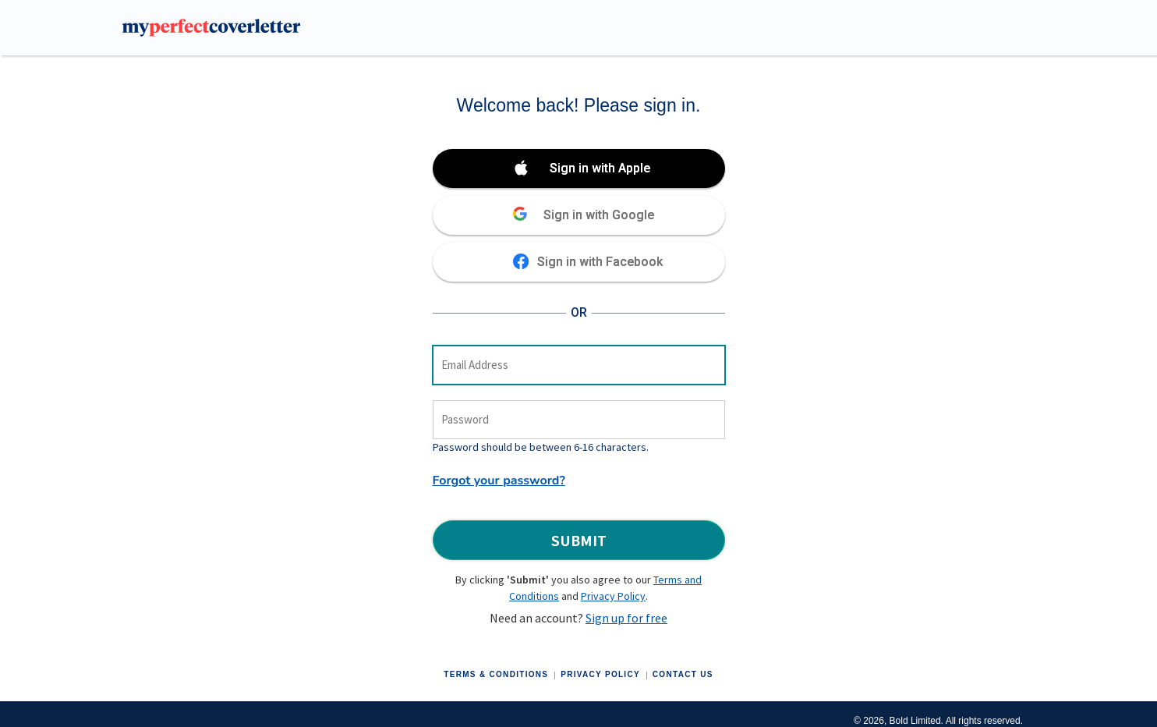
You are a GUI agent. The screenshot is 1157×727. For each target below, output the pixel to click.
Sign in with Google (598, 214)
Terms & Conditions (496, 674)
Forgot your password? (499, 480)
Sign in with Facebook (600, 261)
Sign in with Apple (600, 168)
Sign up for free (626, 618)
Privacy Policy (613, 596)
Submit (579, 540)
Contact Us (683, 674)
